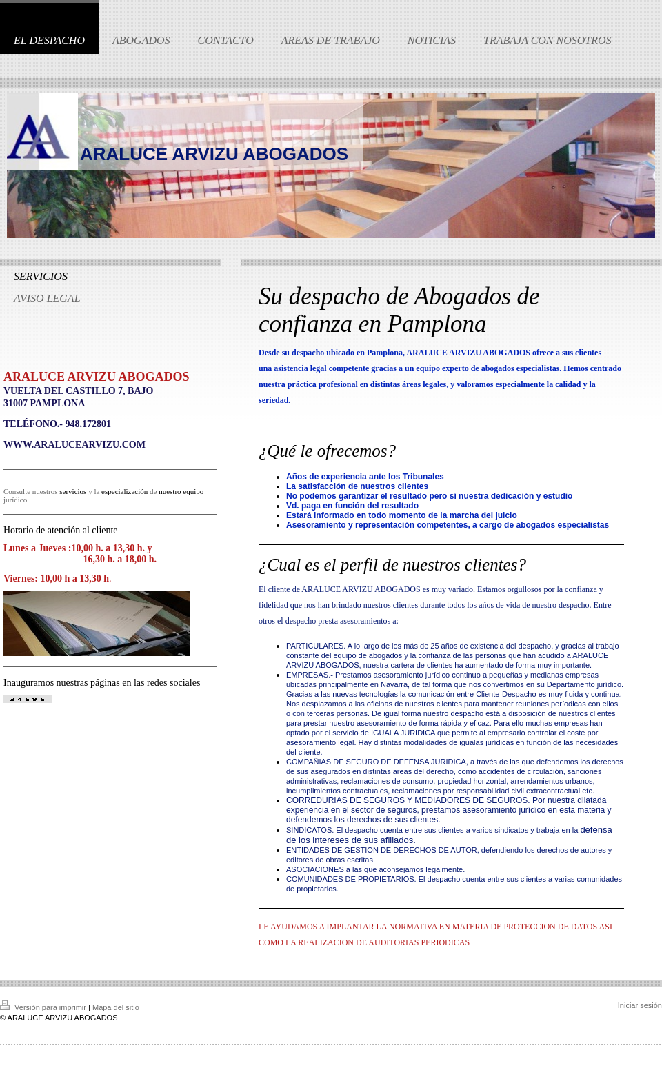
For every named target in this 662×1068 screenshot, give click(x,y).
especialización (124, 491)
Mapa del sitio (115, 1007)
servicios (72, 491)
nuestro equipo (181, 491)
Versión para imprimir (44, 1007)
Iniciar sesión (640, 1005)
